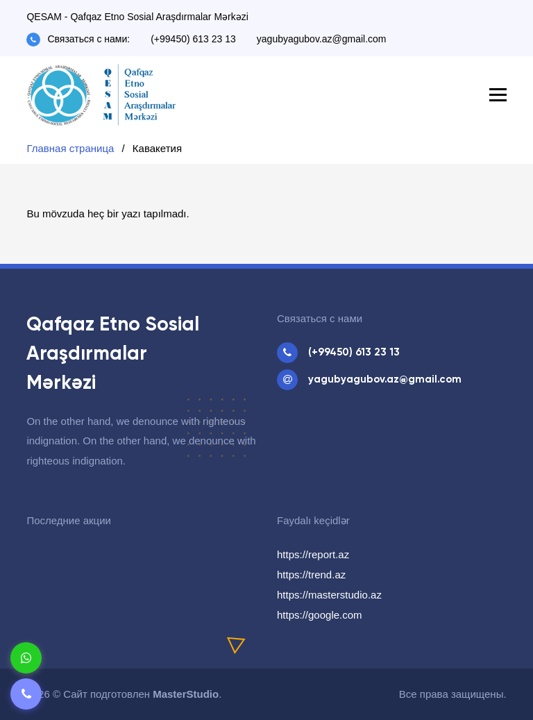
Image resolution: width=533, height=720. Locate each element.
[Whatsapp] (26, 657)
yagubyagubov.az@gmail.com (322, 38)
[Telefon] (26, 694)
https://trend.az (311, 574)
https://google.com (319, 615)
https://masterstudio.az (329, 595)
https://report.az (313, 554)
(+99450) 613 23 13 (193, 38)
